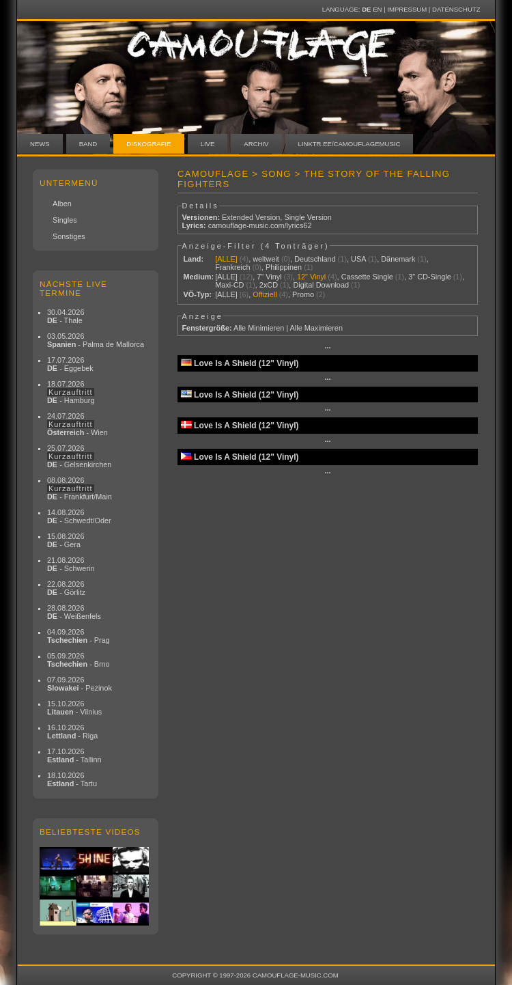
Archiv (256, 144)
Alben (62, 203)
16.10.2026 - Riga (72, 731)
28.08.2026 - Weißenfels (74, 612)
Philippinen (284, 267)
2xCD (268, 285)
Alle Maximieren (316, 328)
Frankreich (232, 267)
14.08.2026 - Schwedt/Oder (79, 516)
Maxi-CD (229, 285)
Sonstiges (69, 236)
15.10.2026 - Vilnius (74, 707)
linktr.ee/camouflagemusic (349, 144)
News (40, 144)
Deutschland (314, 259)
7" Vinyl (269, 277)
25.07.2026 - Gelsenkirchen (79, 456)
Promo (303, 294)
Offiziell (264, 294)
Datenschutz (456, 9)
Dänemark (398, 259)
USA (358, 259)
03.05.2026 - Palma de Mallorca (95, 340)
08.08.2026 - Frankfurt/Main (79, 488)
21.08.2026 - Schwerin (71, 564)
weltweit (266, 259)
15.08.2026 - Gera (65, 540)
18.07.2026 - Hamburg (71, 392)
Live (208, 144)
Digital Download (321, 285)
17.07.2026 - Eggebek (70, 364)
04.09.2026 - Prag (78, 636)
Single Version (308, 217)
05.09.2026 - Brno (78, 660)
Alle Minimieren (258, 328)
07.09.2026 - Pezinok (79, 684)
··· (327, 348)
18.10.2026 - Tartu (72, 779)
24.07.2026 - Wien (77, 424)
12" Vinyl (311, 277)
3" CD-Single (429, 277)
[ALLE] (226, 259)
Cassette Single (367, 277)
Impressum (407, 9)
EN (377, 9)
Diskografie (148, 144)
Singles (65, 220)
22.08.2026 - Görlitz (66, 588)
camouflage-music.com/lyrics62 (260, 225)
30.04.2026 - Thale (65, 316)
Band (88, 144)
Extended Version (251, 217)
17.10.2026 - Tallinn (74, 755)
